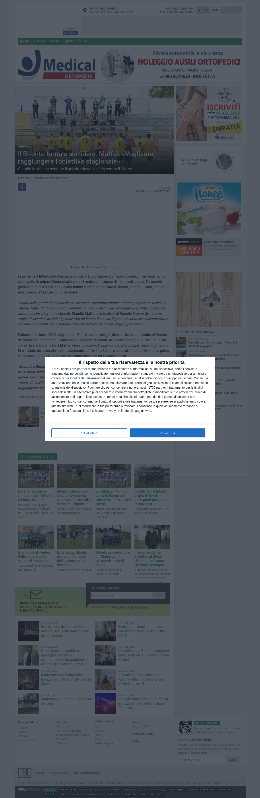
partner (82, 368)
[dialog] (130, 399)
